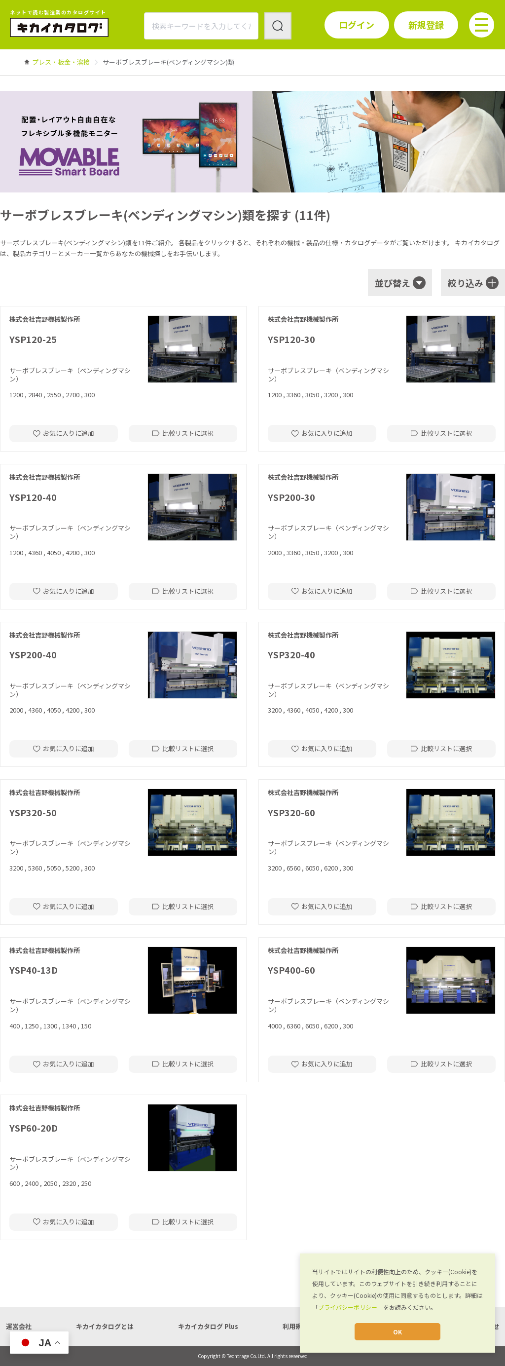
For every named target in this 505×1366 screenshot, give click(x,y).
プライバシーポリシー (347, 1307)
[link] (61, 62)
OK (397, 1332)
